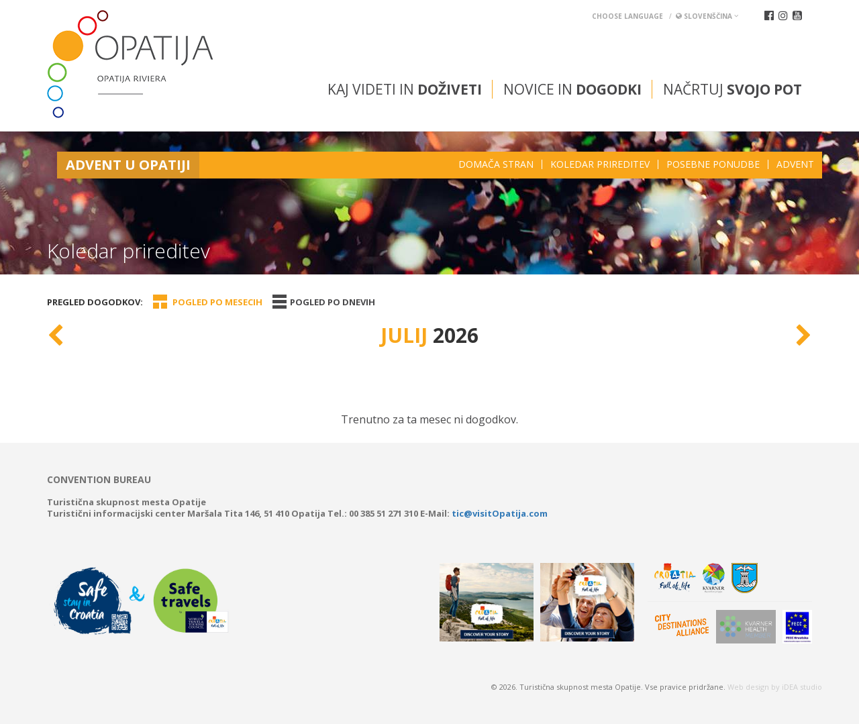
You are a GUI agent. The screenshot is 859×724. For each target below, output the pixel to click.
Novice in (572, 89)
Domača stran (496, 164)
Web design (748, 687)
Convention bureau (99, 479)
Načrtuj (732, 89)
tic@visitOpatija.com (500, 513)
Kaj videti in (404, 89)
